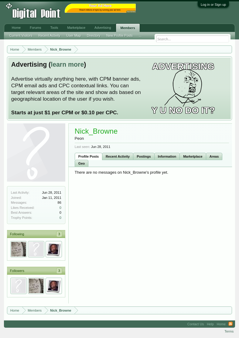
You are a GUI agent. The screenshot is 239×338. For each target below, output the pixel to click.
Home (16, 27)
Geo (81, 163)
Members (128, 28)
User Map (74, 35)
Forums (35, 27)
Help (210, 324)
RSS (230, 324)
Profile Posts (88, 156)
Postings (144, 156)
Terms (229, 331)
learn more (67, 64)
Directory (93, 35)
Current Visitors (20, 35)
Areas (214, 156)
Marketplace (193, 156)
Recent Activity (118, 156)
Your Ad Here (131, 11)
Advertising (102, 27)
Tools (54, 27)
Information (167, 156)
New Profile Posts (119, 35)
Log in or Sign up (213, 4)
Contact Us (195, 324)
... (140, 35)
